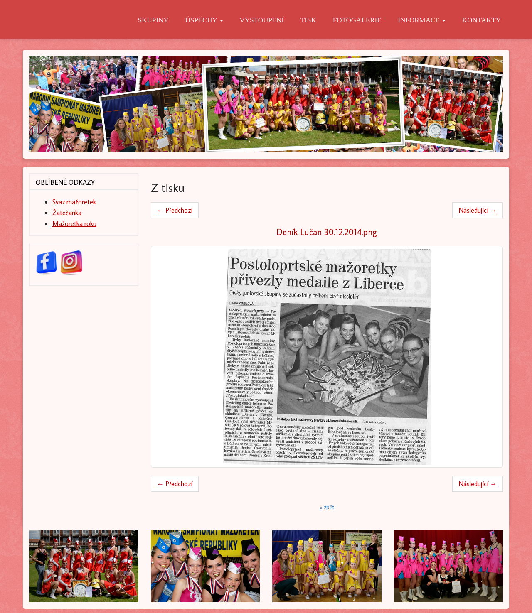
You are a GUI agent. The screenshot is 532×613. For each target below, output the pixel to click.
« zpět (327, 507)
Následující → (477, 210)
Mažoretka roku (74, 223)
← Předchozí (174, 210)
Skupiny (153, 20)
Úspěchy (204, 20)
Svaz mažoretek (74, 201)
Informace (422, 20)
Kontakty (481, 20)
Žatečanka (66, 212)
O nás (110, 20)
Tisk (308, 20)
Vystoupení (262, 20)
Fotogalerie (357, 20)
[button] (64, 566)
